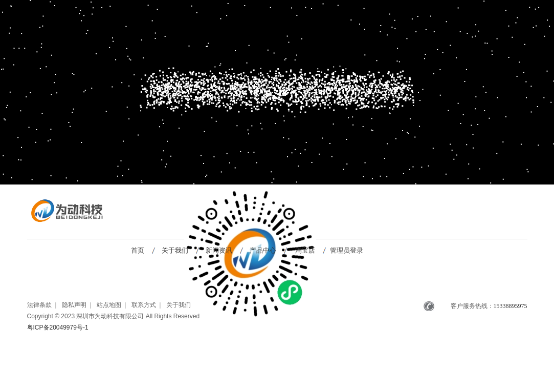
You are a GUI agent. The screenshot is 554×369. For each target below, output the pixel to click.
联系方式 (143, 305)
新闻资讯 (219, 250)
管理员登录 (346, 250)
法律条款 (39, 305)
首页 (137, 250)
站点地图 (109, 305)
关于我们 (175, 250)
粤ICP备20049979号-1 (57, 327)
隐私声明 (74, 305)
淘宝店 (305, 250)
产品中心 (263, 250)
